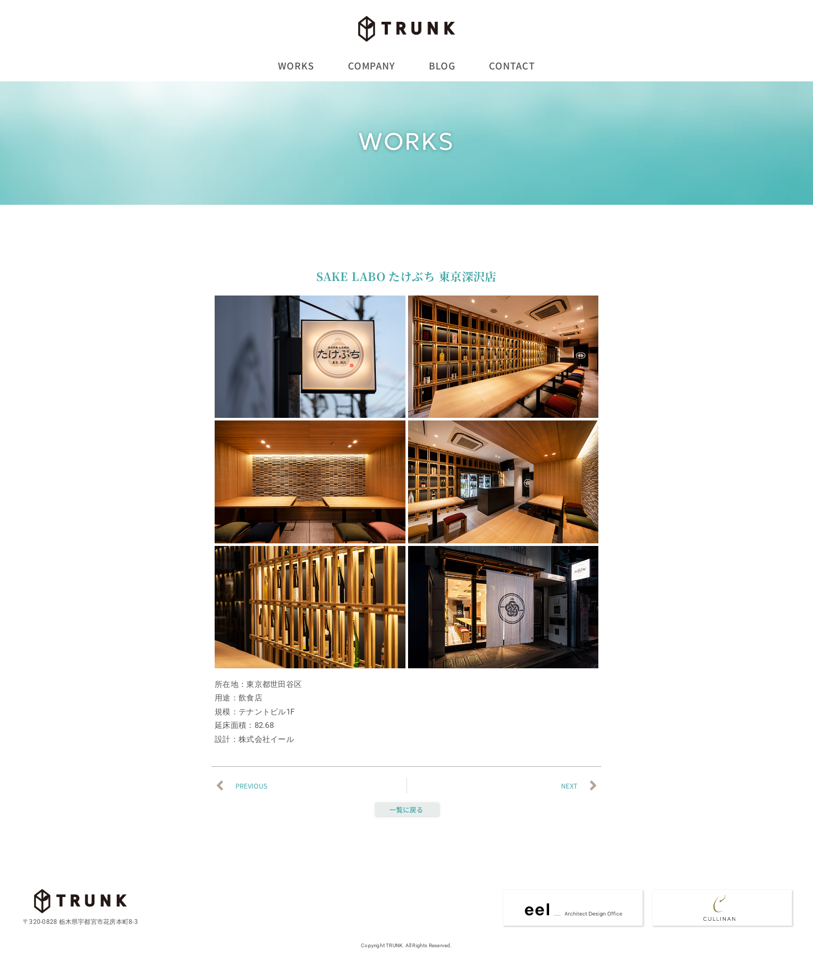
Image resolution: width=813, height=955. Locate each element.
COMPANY (371, 65)
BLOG (442, 65)
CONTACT (512, 65)
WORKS (296, 65)
